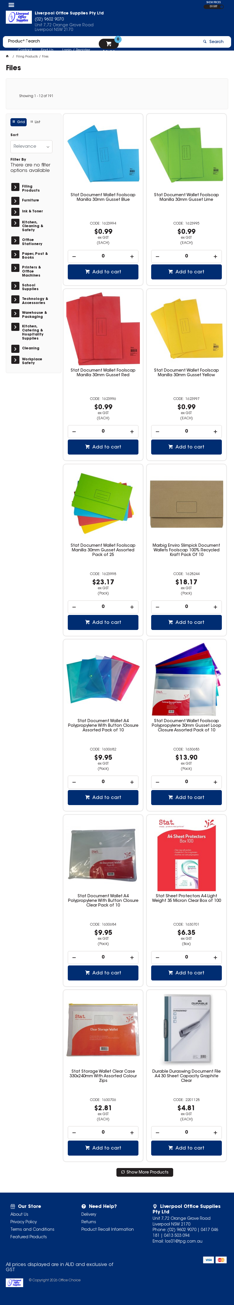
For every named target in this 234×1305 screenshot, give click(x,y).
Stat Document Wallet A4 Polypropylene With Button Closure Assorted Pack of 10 (103, 726)
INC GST (221, 6)
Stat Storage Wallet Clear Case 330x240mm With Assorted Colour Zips (103, 1076)
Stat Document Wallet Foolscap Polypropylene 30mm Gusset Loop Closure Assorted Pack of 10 (186, 726)
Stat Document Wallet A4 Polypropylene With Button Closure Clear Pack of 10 (103, 901)
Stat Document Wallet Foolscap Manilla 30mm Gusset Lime (186, 197)
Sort (14, 135)
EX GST (213, 6)
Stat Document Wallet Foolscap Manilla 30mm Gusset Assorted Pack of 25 (103, 550)
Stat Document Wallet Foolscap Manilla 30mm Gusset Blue (103, 197)
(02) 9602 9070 (181, 1230)
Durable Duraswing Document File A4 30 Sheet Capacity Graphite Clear (186, 1076)
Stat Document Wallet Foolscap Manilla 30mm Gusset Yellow (186, 373)
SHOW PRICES (213, 2)
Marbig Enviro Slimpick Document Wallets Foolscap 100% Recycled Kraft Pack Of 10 (186, 550)
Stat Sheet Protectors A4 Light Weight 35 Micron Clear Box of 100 (186, 898)
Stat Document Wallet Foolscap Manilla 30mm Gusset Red (103, 373)
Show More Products (148, 1173)
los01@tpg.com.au (183, 1242)
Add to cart (106, 272)
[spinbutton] (103, 256)
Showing (36, 96)
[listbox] (31, 146)
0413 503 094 (176, 1236)
